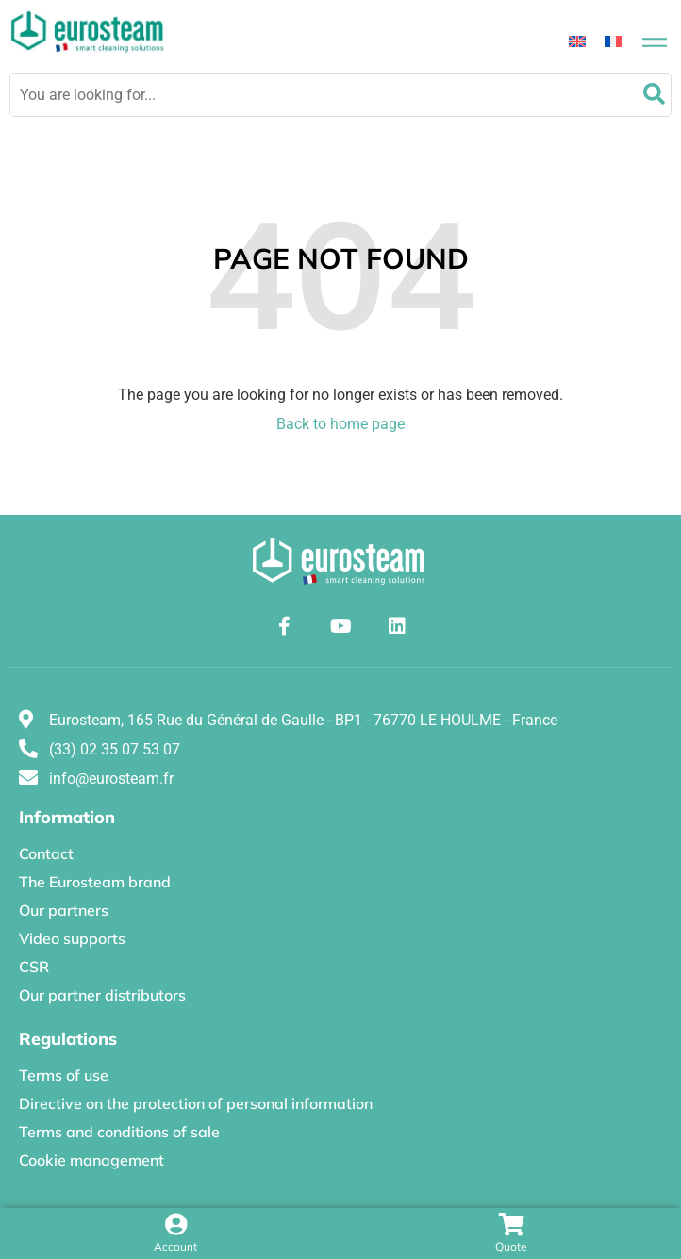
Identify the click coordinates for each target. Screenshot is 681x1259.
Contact (46, 853)
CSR (34, 966)
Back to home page (340, 424)
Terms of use (63, 1075)
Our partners (63, 910)
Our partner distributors (102, 995)
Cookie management (91, 1160)
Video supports (72, 938)
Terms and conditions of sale (119, 1131)
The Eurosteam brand (95, 881)
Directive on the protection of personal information (196, 1103)
